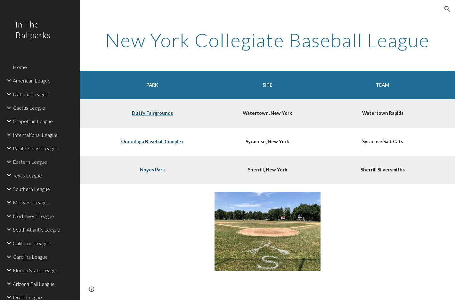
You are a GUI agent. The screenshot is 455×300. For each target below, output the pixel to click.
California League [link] (31, 243)
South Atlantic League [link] (36, 229)
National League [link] (30, 94)
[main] (267, 40)
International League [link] (35, 135)
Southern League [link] (31, 189)
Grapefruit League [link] (33, 121)
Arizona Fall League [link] (34, 284)
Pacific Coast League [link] (35, 148)
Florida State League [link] (35, 270)
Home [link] (20, 67)
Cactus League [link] (29, 108)
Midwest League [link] (31, 202)
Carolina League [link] (30, 257)
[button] (447, 9)
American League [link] (32, 80)
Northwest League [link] (33, 216)
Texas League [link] (27, 175)
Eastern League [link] (30, 162)
